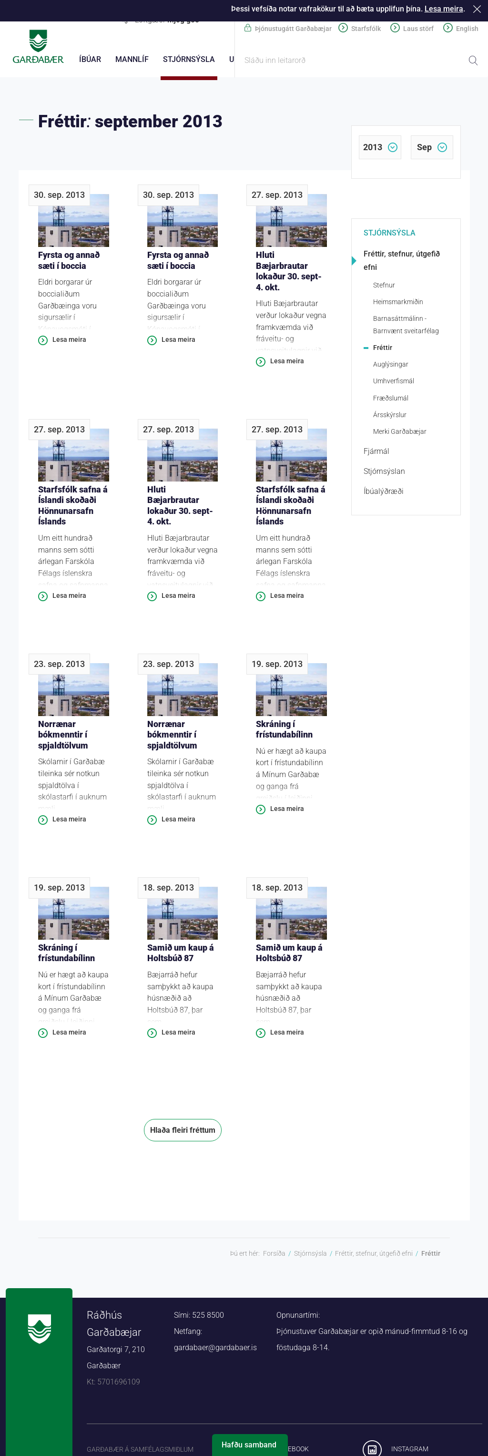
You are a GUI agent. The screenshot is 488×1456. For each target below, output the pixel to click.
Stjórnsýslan (384, 472)
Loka (479, 8)
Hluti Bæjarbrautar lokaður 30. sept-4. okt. (289, 272)
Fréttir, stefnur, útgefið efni (402, 262)
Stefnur (384, 286)
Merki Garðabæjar (400, 433)
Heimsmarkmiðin (398, 303)
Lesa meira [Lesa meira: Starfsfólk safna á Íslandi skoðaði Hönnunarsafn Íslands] (69, 597)
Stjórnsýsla (390, 234)
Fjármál (376, 452)
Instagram (409, 1450)
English (467, 28)
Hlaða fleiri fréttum (182, 1131)
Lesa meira (444, 8)
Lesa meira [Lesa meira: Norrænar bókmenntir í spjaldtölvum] (69, 820)
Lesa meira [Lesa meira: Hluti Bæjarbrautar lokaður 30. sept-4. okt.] (287, 362)
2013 (372, 149)
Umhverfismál (393, 382)
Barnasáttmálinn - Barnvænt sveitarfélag (406, 326)
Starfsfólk (366, 28)
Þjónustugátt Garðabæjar (293, 28)
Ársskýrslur (390, 416)
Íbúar (90, 59)
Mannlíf (132, 59)
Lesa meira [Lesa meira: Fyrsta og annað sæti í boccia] (69, 341)
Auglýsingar (390, 365)
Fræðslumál (390, 399)
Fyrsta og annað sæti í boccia (69, 261)
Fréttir (382, 349)
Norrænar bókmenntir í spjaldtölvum (63, 736)
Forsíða (274, 1255)
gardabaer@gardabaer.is (215, 1348)
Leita (473, 60)
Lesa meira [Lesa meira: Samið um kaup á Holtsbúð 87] (178, 1033)
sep (424, 149)
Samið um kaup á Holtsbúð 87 (180, 954)
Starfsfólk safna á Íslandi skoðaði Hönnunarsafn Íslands (73, 507)
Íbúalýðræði (384, 492)
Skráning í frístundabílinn (284, 730)
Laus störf (418, 28)
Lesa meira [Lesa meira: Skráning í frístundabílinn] (287, 810)
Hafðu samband (249, 1444)
